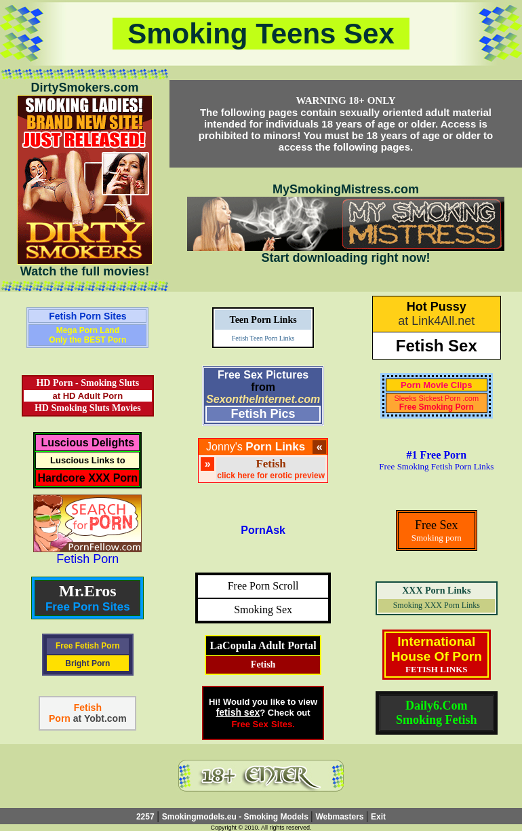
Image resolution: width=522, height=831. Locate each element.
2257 (145, 817)
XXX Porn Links (436, 590)
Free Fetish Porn (88, 646)
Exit (378, 817)
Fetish (263, 664)
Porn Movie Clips (436, 385)
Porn (60, 718)
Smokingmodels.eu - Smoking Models (236, 817)
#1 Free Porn (437, 455)
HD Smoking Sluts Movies (88, 408)
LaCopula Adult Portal (262, 645)
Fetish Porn (87, 559)
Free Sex (249, 724)
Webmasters (340, 817)
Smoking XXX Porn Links (436, 605)
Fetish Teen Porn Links (263, 338)
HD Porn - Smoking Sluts (87, 383)
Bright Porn (87, 663)
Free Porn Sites (87, 606)
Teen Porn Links (263, 320)
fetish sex (238, 712)
